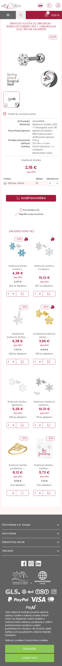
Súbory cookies (14, 640)
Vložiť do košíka (31, 198)
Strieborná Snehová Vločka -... (18, 335)
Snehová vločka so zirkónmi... (44, 403)
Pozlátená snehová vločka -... (44, 335)
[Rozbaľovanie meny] (49, 5)
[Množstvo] (53, 183)
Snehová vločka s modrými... (44, 267)
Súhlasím (29, 649)
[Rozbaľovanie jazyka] (40, 5)
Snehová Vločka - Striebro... (44, 466)
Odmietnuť (29, 658)
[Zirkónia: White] (31, 183)
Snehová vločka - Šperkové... (18, 403)
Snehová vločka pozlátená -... (18, 466)
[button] (52, 15)
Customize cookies (36, 640)
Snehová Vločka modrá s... (18, 267)
